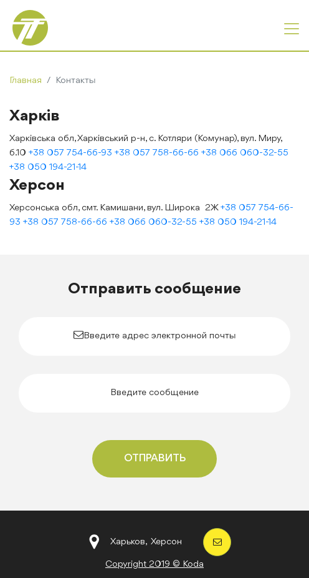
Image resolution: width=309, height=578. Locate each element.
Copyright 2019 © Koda (154, 564)
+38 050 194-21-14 (48, 167)
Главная (25, 81)
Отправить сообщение (154, 289)
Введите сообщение (154, 393)
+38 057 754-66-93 (70, 153)
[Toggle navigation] (291, 28)
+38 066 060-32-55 (244, 153)
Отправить (155, 458)
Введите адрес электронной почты (159, 336)
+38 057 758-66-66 (157, 153)
